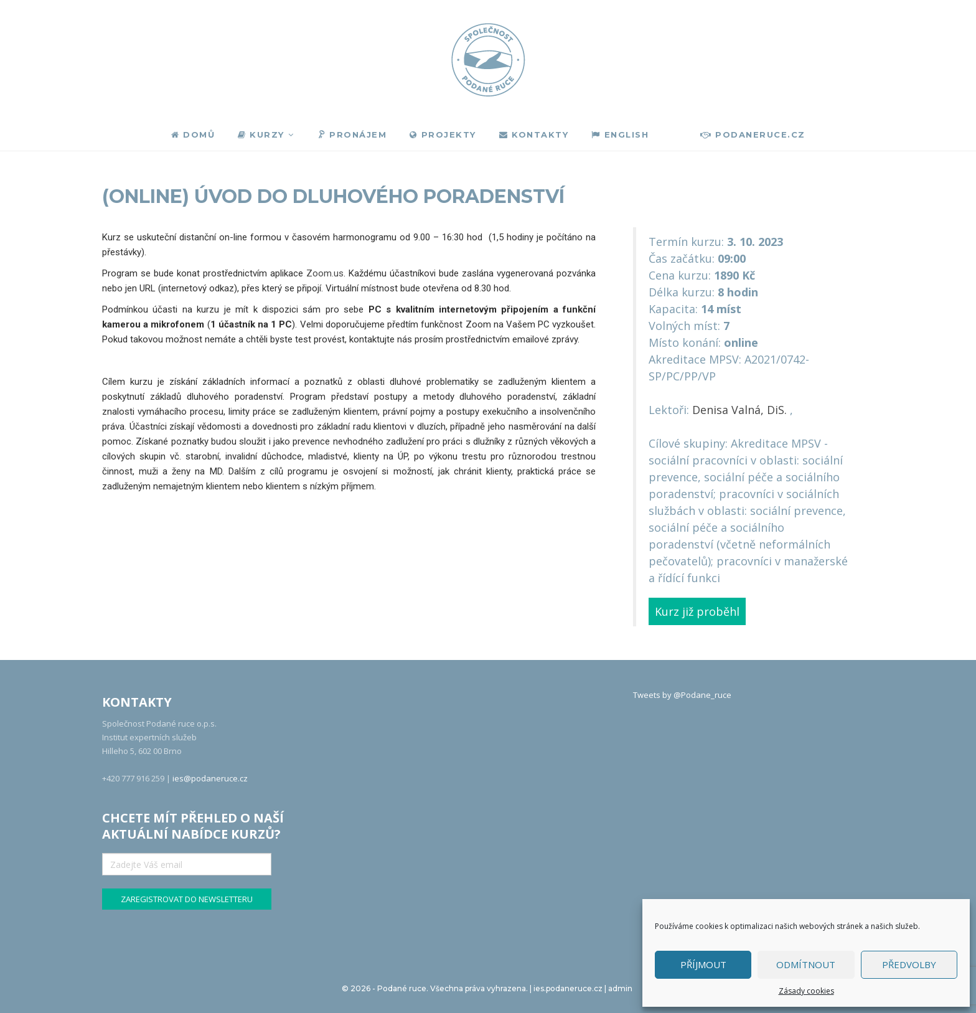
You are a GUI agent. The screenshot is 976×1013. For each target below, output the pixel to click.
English (620, 134)
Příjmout (703, 964)
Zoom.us (325, 273)
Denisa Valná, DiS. (739, 409)
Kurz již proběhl (697, 611)
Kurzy (261, 134)
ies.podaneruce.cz (568, 988)
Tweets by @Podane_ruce (682, 694)
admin (620, 988)
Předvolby (909, 964)
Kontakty (534, 134)
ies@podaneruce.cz (210, 778)
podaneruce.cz (752, 134)
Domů (193, 134)
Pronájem (351, 135)
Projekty (443, 134)
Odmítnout (805, 964)
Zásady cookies (806, 991)
